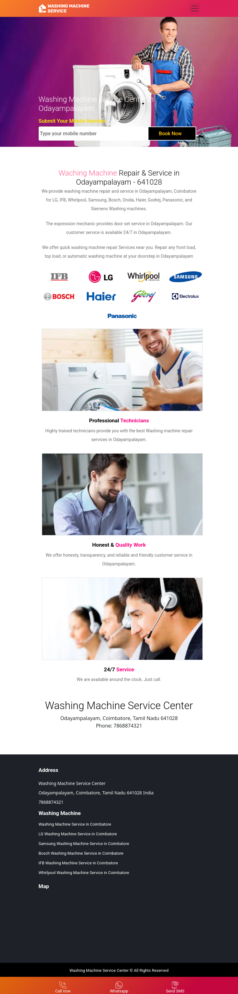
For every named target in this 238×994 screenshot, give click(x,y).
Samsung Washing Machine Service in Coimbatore (84, 843)
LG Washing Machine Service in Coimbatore (78, 834)
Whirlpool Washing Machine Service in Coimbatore (84, 872)
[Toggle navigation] (195, 8)
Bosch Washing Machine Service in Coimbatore (81, 853)
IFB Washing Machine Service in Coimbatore (78, 863)
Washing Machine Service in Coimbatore (75, 824)
